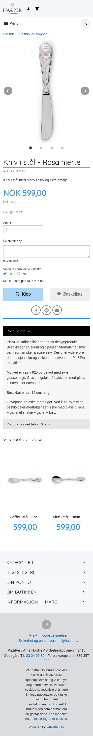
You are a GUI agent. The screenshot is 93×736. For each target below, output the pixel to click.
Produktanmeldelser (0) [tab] (26, 424)
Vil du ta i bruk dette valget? (22, 269)
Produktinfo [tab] (16, 331)
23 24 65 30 (35, 656)
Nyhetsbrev (69, 641)
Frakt (33, 635)
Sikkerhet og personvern (37, 641)
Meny (10, 23)
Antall (7, 223)
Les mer (55, 714)
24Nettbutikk (55, 727)
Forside (9, 34)
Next (89, 90)
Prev (12, 90)
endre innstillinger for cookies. (46, 719)
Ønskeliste (70, 294)
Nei (25, 274)
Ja (10, 274)
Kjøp (23, 294)
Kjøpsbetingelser (54, 635)
